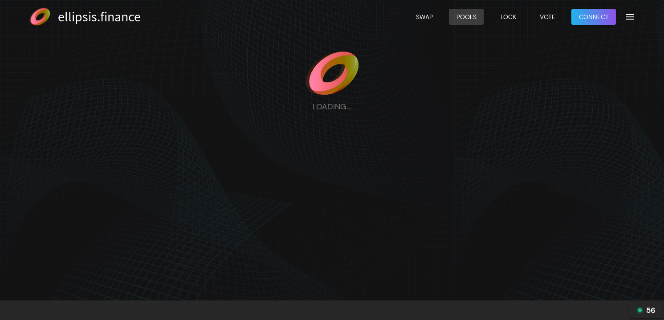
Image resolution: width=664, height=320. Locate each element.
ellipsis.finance (99, 16)
